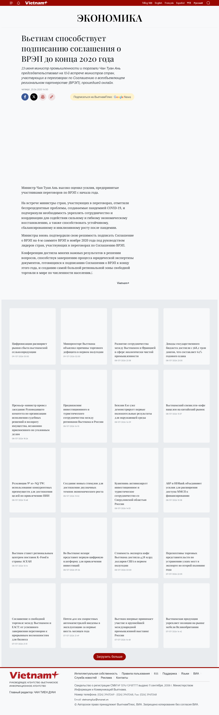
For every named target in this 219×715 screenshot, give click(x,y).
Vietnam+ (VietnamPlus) (36, 2)
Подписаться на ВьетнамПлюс (93, 97)
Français (169, 2)
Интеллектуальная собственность (96, 673)
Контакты (122, 677)
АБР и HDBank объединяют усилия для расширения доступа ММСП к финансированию (184, 489)
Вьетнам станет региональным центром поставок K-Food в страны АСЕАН (32, 557)
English (158, 2)
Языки (185, 673)
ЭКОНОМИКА (109, 17)
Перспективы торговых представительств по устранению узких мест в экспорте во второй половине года (185, 561)
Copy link (51, 97)
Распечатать (42, 97)
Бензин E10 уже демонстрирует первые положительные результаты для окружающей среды (133, 411)
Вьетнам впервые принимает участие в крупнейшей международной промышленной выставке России (134, 627)
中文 (189, 3)
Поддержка (170, 673)
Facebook (25, 97)
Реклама (106, 677)
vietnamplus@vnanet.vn (95, 699)
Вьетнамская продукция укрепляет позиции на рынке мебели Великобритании (185, 623)
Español (180, 2)
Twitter (33, 97)
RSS (156, 673)
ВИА (196, 673)
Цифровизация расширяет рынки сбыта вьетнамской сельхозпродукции (29, 348)
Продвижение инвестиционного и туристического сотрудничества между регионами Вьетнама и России (83, 413)
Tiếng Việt (147, 2)
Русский (198, 3)
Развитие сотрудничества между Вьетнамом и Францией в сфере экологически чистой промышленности (135, 350)
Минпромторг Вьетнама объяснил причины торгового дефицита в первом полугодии (83, 348)
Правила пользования (136, 673)
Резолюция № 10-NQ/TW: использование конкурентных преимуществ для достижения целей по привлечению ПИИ (32, 489)
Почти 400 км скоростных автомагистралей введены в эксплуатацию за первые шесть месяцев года (81, 625)
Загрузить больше (109, 657)
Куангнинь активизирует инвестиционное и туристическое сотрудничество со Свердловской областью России (131, 493)
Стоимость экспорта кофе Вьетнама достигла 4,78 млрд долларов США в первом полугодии (133, 559)
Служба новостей (85, 677)
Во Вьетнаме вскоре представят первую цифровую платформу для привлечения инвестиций (83, 559)
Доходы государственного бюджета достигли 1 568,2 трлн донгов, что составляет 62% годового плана (186, 350)
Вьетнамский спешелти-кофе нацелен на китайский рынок (185, 407)
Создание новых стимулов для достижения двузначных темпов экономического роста (83, 487)
